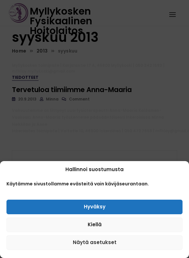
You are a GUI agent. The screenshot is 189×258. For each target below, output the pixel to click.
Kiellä (95, 226)
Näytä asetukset (95, 243)
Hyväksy (95, 208)
